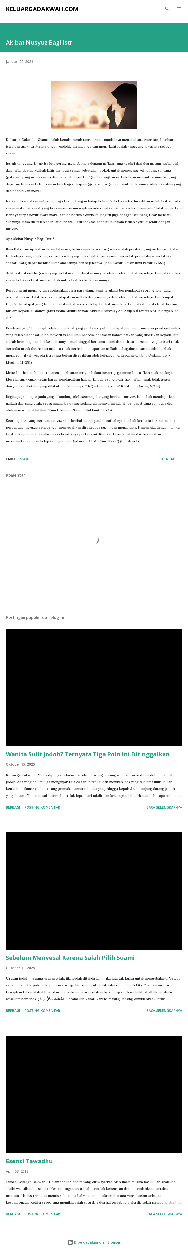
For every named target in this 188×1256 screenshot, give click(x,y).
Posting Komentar (42, 807)
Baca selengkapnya (164, 807)
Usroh (23, 459)
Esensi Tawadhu (29, 1161)
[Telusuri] (167, 9)
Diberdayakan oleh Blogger (94, 1242)
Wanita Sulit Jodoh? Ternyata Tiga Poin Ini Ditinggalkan (88, 754)
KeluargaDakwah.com (42, 9)
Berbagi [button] (169, 459)
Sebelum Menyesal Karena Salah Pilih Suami (70, 957)
